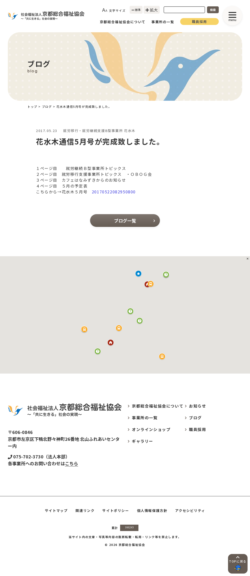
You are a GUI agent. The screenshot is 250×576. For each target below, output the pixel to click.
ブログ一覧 (134, 220)
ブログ (47, 106)
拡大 (152, 10)
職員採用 (199, 21)
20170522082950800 (114, 192)
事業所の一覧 (162, 21)
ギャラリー (142, 441)
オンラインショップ (151, 429)
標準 (136, 10)
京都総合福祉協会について (123, 21)
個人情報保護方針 (152, 510)
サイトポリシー (115, 510)
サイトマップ (56, 510)
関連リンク (84, 510)
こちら (71, 463)
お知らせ (197, 406)
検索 (213, 10)
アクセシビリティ (190, 510)
